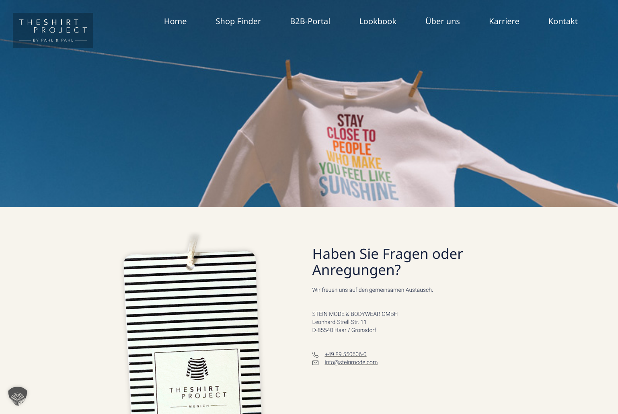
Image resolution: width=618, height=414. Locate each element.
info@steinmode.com (351, 362)
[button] (17, 396)
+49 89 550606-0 (346, 354)
